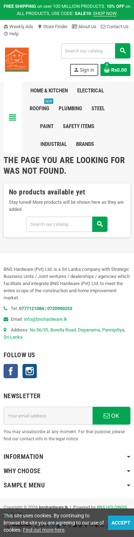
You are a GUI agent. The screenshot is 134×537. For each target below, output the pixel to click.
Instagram (30, 371)
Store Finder (53, 26)
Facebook (11, 371)
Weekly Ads (18, 26)
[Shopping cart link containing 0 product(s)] (115, 70)
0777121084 (32, 308)
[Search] (95, 51)
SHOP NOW (104, 13)
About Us (84, 26)
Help (11, 33)
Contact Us (115, 26)
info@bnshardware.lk (45, 319)
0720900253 (59, 308)
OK (111, 415)
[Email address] (48, 416)
